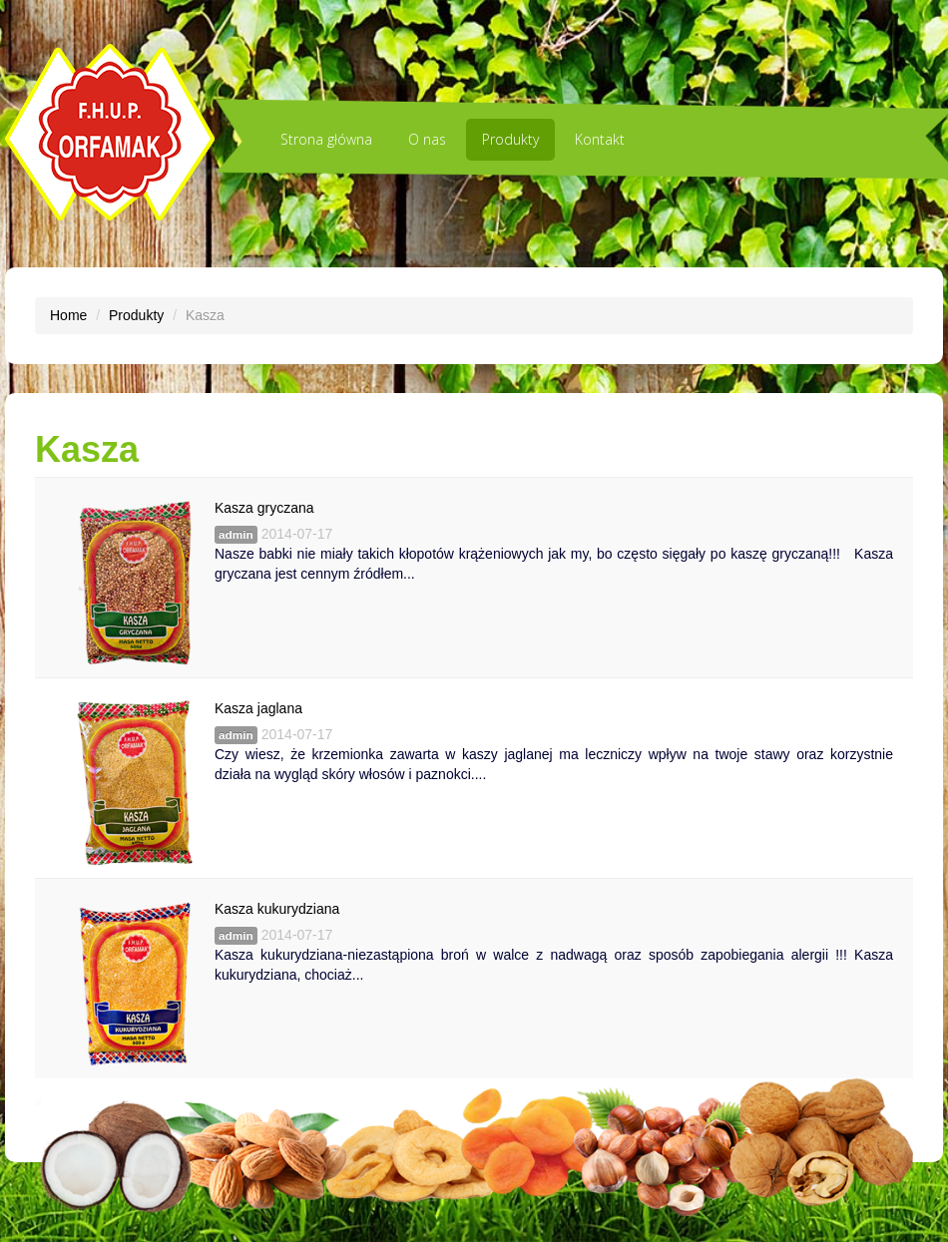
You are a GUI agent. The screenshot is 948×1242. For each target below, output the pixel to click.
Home (68, 315)
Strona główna (326, 139)
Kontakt (600, 139)
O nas (427, 139)
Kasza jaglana (258, 708)
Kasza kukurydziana (277, 909)
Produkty (510, 139)
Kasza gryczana (264, 508)
